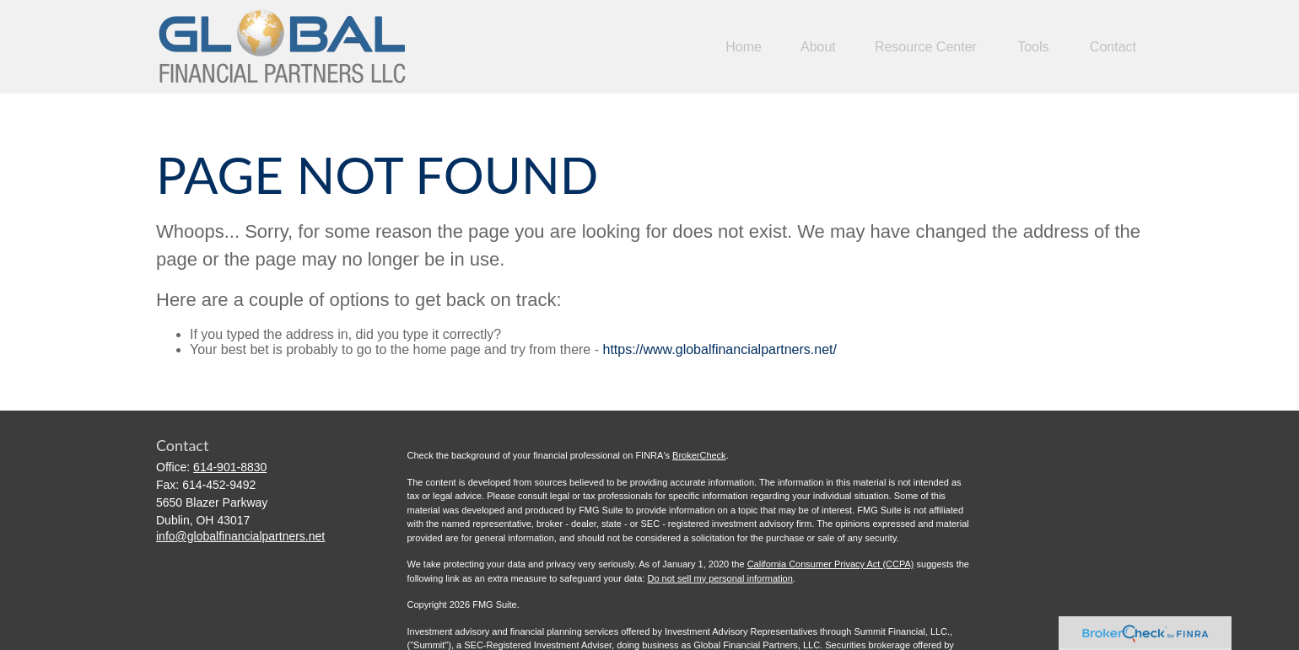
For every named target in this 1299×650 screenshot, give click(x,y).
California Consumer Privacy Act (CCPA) (830, 564)
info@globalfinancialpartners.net (240, 536)
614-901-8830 (230, 467)
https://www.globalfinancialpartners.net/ (719, 349)
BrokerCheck (699, 455)
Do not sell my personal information (719, 578)
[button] (743, 47)
